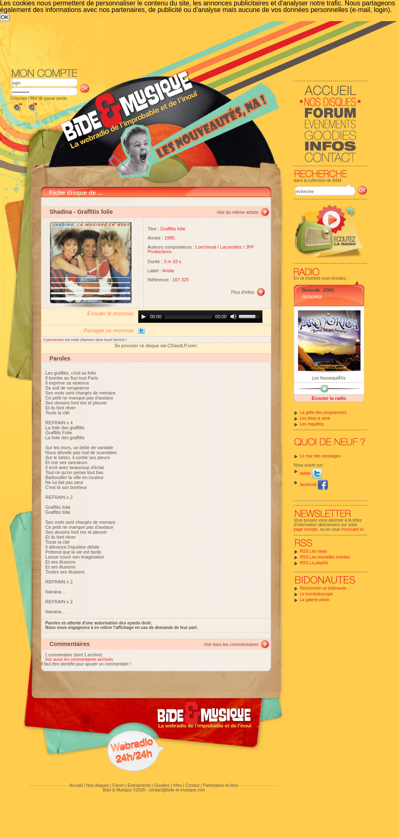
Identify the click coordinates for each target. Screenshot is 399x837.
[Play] (143, 316)
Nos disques (97, 785)
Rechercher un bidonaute (323, 588)
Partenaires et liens (220, 785)
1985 (170, 237)
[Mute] (233, 316)
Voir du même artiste (238, 212)
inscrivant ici (352, 529)
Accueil (76, 785)
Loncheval (205, 246)
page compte (306, 529)
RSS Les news (313, 551)
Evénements (139, 785)
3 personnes (54, 340)
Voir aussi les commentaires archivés (79, 659)
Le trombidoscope (316, 594)
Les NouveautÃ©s (329, 378)
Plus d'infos (243, 292)
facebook (314, 484)
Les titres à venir (315, 418)
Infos (177, 785)
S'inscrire (18, 98)
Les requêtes (312, 424)
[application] (200, 316)
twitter (311, 473)
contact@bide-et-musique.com (177, 790)
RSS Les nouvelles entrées (325, 557)
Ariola (168, 270)
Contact (192, 785)
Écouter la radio (329, 398)
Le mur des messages (320, 456)
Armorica (312, 297)
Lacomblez (231, 246)
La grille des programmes (323, 412)
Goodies (161, 785)
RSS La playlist (314, 563)
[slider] (188, 316)
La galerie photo (315, 600)
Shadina (61, 211)
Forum (118, 785)
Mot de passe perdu (48, 98)
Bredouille (311, 290)
